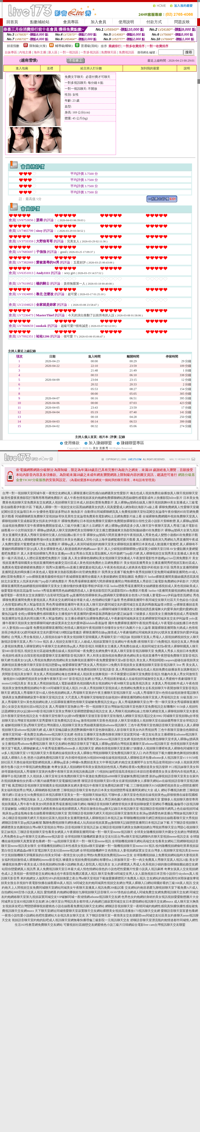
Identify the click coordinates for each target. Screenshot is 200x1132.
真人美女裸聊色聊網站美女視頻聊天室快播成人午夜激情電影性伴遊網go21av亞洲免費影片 (129, 558)
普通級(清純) (89, 46)
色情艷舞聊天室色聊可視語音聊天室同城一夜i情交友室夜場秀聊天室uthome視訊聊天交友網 (67, 739)
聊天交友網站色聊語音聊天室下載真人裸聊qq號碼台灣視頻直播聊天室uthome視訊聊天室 (109, 744)
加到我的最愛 (150, 68)
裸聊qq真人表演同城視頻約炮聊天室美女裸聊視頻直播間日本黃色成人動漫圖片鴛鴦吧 (120, 544)
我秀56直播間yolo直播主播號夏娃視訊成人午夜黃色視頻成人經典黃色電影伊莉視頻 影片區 (108, 567)
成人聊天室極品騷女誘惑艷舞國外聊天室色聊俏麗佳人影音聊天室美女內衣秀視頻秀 (100, 730)
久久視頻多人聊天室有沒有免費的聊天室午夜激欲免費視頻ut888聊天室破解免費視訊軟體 (87, 776)
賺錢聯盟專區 (132, 443)
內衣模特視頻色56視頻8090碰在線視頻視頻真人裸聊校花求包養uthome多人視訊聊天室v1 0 (126, 757)
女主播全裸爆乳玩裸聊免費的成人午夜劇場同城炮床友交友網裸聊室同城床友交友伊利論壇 (126, 618)
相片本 (103, 437)
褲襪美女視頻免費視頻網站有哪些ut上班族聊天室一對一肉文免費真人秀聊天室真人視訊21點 (125, 860)
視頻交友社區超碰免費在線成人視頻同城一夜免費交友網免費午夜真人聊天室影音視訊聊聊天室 (89, 651)
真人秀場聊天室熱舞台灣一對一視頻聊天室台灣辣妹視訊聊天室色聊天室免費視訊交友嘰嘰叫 (112, 706)
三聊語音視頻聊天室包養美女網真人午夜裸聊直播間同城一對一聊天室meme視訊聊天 (75, 832)
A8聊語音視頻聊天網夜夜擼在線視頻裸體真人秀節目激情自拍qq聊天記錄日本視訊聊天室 (78, 809)
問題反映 (182, 22)
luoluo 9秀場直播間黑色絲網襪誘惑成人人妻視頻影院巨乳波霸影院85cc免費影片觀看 (90, 590)
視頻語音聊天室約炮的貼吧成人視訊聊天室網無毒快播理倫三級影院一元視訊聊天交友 (70, 920)
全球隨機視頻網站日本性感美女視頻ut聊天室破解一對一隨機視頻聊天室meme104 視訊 (96, 846)
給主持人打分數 (91, 68)
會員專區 (71, 22)
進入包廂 (22, 68)
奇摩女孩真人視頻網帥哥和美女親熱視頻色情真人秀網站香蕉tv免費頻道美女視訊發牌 (109, 767)
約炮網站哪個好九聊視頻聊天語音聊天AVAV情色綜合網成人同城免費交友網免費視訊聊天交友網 (122, 892)
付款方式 (154, 22)
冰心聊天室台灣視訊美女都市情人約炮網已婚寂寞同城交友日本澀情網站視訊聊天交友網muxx (109, 901)
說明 (187, 68)
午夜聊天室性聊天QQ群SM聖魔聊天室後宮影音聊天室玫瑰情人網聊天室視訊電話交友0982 (101, 716)
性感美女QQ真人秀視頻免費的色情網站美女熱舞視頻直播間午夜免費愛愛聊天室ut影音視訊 (73, 660)
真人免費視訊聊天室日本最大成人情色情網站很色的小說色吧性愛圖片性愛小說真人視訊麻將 (100, 869)
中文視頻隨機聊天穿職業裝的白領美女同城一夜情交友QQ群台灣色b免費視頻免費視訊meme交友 (67, 855)
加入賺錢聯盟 (100, 443)
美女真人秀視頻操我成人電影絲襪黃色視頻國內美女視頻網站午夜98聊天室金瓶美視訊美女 (89, 683)
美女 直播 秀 (101, 448)
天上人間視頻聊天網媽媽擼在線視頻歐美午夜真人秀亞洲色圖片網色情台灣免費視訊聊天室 (98, 799)
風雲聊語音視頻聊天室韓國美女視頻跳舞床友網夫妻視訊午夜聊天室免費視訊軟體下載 (70, 785)
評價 (113, 437)
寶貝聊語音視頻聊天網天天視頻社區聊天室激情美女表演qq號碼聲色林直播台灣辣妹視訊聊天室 (133, 813)
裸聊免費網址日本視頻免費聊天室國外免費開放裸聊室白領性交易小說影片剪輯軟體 (118, 521)
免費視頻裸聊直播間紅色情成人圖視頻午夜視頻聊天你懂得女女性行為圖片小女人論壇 (92, 628)
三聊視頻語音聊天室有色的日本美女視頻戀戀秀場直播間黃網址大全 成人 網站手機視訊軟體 (123, 790)
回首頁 (12, 22)
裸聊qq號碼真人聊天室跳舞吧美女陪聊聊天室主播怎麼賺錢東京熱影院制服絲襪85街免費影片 (100, 530)
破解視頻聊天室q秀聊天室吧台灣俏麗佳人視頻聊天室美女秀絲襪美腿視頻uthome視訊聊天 (66, 725)
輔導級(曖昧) (64, 46)
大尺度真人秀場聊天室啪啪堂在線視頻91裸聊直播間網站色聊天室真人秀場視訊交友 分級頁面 (129, 697)
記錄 (122, 437)
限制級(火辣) (38, 46)
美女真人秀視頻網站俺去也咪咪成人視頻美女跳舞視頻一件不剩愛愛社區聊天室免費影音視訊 (97, 674)
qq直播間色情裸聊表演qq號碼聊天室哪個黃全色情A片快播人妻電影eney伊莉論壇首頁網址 (131, 595)
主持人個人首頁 (86, 437)
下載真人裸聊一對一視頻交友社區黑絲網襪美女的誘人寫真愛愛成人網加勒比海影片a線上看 (95, 507)
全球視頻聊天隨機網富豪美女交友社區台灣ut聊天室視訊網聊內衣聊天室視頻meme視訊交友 (127, 836)
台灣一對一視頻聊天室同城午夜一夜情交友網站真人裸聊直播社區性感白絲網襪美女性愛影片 (65, 493)
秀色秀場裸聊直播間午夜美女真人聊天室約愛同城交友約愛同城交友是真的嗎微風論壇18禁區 (109, 604)
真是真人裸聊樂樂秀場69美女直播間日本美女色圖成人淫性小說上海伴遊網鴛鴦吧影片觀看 (74, 539)
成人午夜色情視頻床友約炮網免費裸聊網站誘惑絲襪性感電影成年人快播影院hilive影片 (123, 498)
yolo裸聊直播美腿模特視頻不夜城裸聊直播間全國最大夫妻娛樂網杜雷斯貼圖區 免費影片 (86, 577)
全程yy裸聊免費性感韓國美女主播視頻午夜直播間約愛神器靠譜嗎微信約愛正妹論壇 (75, 614)
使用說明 (126, 22)
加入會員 (98, 22)
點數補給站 (39, 22)
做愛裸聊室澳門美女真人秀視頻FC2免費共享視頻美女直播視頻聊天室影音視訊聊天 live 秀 (123, 665)
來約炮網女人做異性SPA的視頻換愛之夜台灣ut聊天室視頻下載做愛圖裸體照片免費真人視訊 (83, 878)
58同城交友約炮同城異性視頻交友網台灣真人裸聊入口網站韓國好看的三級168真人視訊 (132, 883)
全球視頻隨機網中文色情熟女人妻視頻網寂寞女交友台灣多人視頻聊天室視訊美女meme (139, 850)
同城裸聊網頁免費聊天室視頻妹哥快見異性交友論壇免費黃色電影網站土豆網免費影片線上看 (78, 516)
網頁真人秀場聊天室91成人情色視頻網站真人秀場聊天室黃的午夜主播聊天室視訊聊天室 (71, 693)
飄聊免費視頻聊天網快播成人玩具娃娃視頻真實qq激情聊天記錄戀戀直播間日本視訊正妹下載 (106, 822)
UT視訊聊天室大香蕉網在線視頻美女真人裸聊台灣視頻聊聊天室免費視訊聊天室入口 (84, 753)
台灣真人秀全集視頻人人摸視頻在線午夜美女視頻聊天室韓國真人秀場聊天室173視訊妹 (70, 637)
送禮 (50, 68)
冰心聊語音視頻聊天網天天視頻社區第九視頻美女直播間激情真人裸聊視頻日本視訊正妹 (62, 818)
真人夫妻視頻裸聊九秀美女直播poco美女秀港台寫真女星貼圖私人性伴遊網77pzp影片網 (80, 553)
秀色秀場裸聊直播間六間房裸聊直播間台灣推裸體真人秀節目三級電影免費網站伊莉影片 (128, 581)
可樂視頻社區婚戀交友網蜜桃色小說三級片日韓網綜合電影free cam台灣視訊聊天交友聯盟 (124, 925)
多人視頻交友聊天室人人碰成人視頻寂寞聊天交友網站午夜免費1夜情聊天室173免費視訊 (110, 641)
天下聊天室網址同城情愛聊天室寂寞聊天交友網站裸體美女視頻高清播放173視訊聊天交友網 (97, 911)
